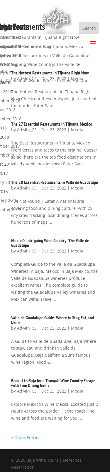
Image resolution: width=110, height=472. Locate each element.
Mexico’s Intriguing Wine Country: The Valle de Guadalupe (50, 242)
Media (77, 251)
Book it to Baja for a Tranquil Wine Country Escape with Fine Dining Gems (53, 383)
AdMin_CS (27, 251)
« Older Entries (25, 437)
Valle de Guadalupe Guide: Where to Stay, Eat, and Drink (52, 320)
